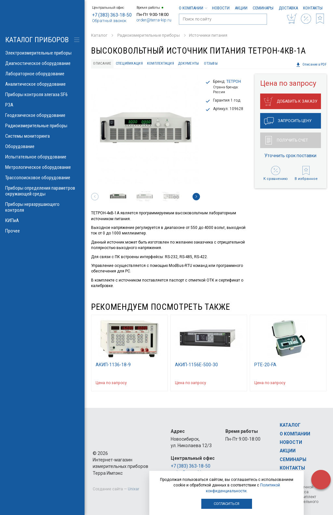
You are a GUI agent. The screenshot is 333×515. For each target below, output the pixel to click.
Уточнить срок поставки (290, 155)
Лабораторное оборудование (42, 74)
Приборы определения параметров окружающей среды (42, 191)
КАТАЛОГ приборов (37, 40)
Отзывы (211, 63)
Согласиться (226, 504)
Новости (221, 8)
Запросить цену (288, 121)
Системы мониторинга (42, 136)
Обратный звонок (109, 20)
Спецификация (129, 63)
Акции (241, 8)
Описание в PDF (311, 64)
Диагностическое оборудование (42, 63)
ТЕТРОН (233, 81)
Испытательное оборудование (42, 157)
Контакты (313, 8)
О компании (193, 8)
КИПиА (42, 220)
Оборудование (42, 146)
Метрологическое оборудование (42, 167)
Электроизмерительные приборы (42, 53)
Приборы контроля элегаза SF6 (42, 94)
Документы (188, 63)
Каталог (290, 425)
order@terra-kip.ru (154, 20)
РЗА (42, 105)
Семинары (263, 8)
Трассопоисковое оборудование (42, 178)
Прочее (42, 231)
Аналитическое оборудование (42, 84)
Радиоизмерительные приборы (42, 126)
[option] (145, 129)
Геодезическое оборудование (42, 115)
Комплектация (160, 63)
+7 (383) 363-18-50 (112, 15)
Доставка (288, 8)
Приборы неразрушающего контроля (42, 207)
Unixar (133, 489)
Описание (102, 63)
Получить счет (286, 140)
